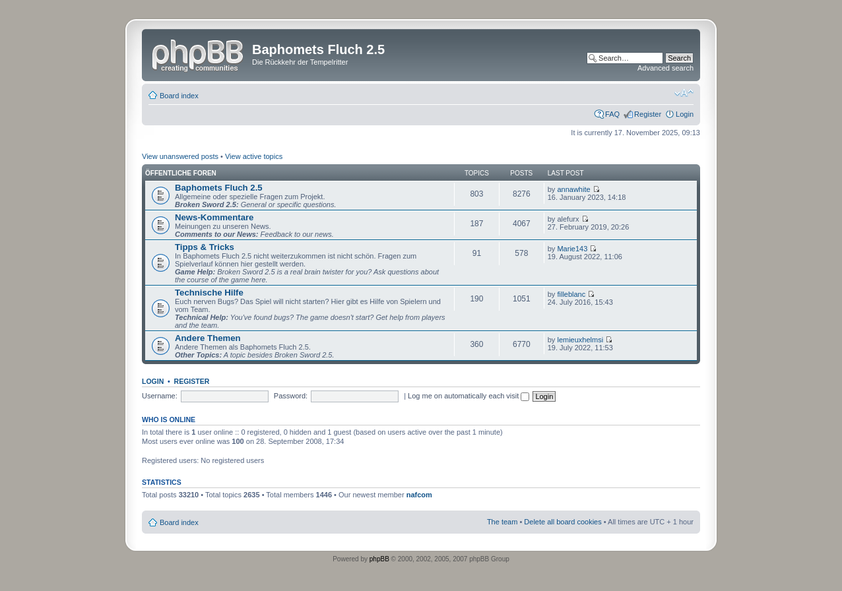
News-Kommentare (214, 217)
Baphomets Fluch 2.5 (219, 188)
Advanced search (665, 68)
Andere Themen (208, 338)
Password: (291, 396)
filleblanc (571, 294)
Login (685, 114)
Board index (179, 96)
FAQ (612, 114)
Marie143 (572, 249)
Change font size (684, 93)
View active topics (253, 156)
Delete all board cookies (562, 522)
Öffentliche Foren (180, 173)
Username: (160, 396)
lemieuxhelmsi (580, 340)
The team (502, 522)
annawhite (573, 189)
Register (647, 114)
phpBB (379, 559)
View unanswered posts (180, 156)
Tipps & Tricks (204, 247)
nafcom (419, 495)
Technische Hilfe (209, 292)
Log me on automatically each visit (468, 396)
